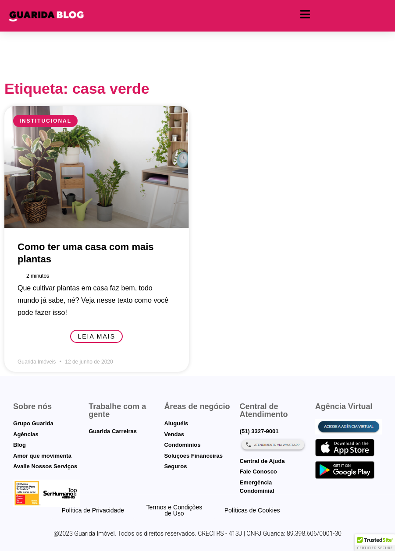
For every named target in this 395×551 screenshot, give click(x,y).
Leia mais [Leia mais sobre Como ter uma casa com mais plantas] (96, 336)
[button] (375, 542)
